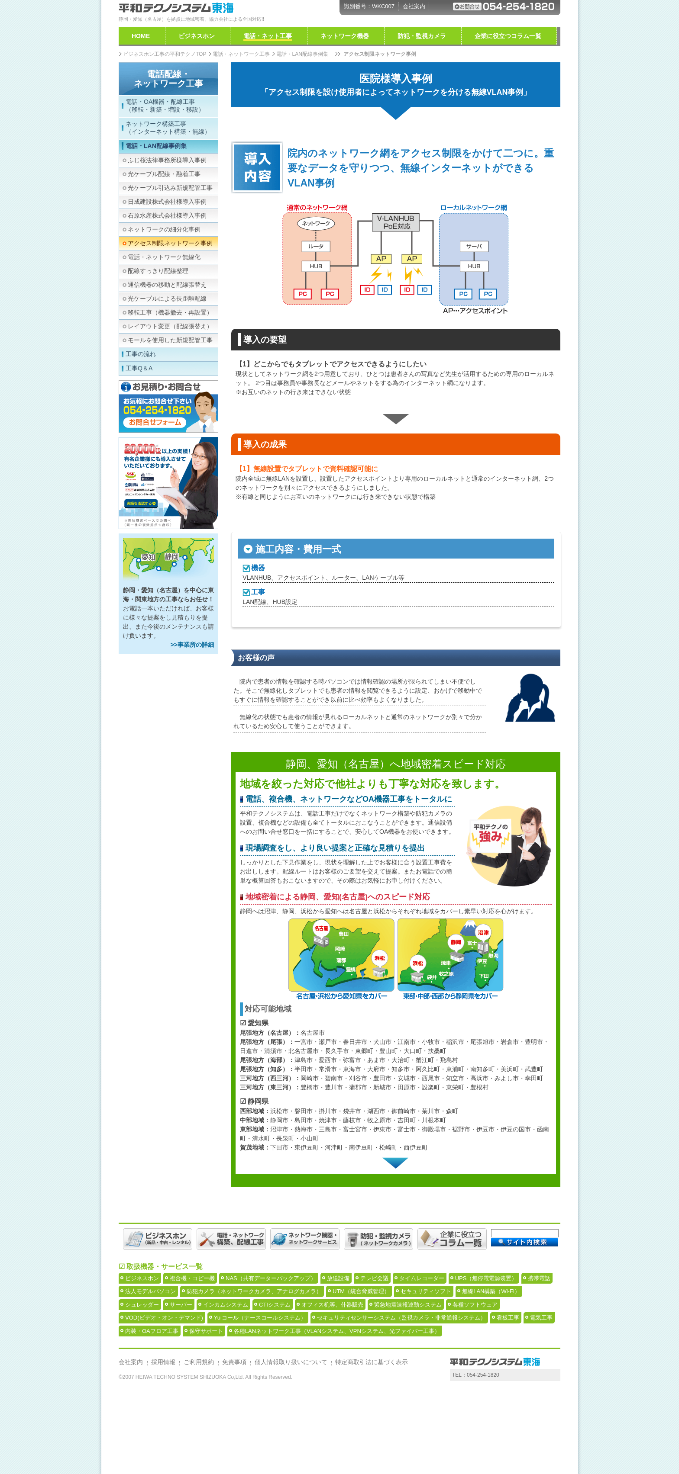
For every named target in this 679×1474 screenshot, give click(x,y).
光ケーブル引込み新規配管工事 (170, 187)
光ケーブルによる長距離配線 (167, 298)
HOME (141, 35)
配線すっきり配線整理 (158, 270)
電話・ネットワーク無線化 (164, 257)
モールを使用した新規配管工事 (170, 340)
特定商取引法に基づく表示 (371, 1446)
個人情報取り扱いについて (291, 1446)
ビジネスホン (196, 35)
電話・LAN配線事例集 (156, 145)
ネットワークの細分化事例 (164, 229)
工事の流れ (141, 353)
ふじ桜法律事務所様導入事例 (167, 160)
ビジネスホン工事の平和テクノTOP (164, 54)
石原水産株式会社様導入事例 (167, 215)
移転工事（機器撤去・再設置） (170, 312)
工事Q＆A (139, 368)
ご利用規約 (199, 1446)
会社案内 (414, 6)
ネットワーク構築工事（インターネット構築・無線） (168, 127)
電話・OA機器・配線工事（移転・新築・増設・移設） (165, 105)
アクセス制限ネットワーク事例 (170, 243)
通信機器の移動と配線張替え (167, 284)
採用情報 (163, 1446)
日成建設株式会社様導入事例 (167, 201)
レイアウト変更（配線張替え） (170, 326)
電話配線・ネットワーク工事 (168, 78)
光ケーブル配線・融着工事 (164, 173)
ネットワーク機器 (344, 35)
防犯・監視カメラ (422, 35)
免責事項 (234, 1446)
